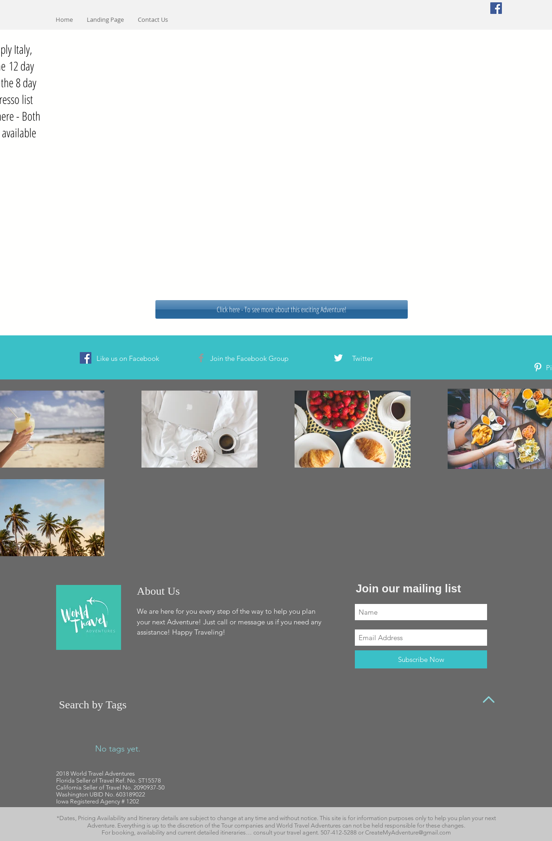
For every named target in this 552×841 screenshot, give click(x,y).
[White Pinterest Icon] (538, 367)
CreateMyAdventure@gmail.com (408, 832)
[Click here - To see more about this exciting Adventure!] (281, 309)
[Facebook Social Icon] (496, 8)
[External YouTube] (276, 162)
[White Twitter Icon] (338, 358)
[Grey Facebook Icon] (201, 358)
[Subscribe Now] (421, 659)
